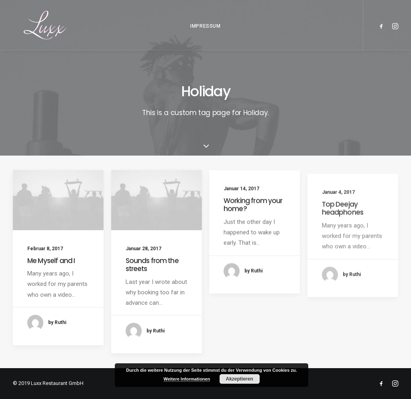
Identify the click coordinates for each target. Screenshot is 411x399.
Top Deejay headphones (343, 226)
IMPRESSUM (205, 32)
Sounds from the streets (152, 266)
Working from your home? (253, 209)
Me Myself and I (51, 260)
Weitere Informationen (187, 379)
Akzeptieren (239, 379)
